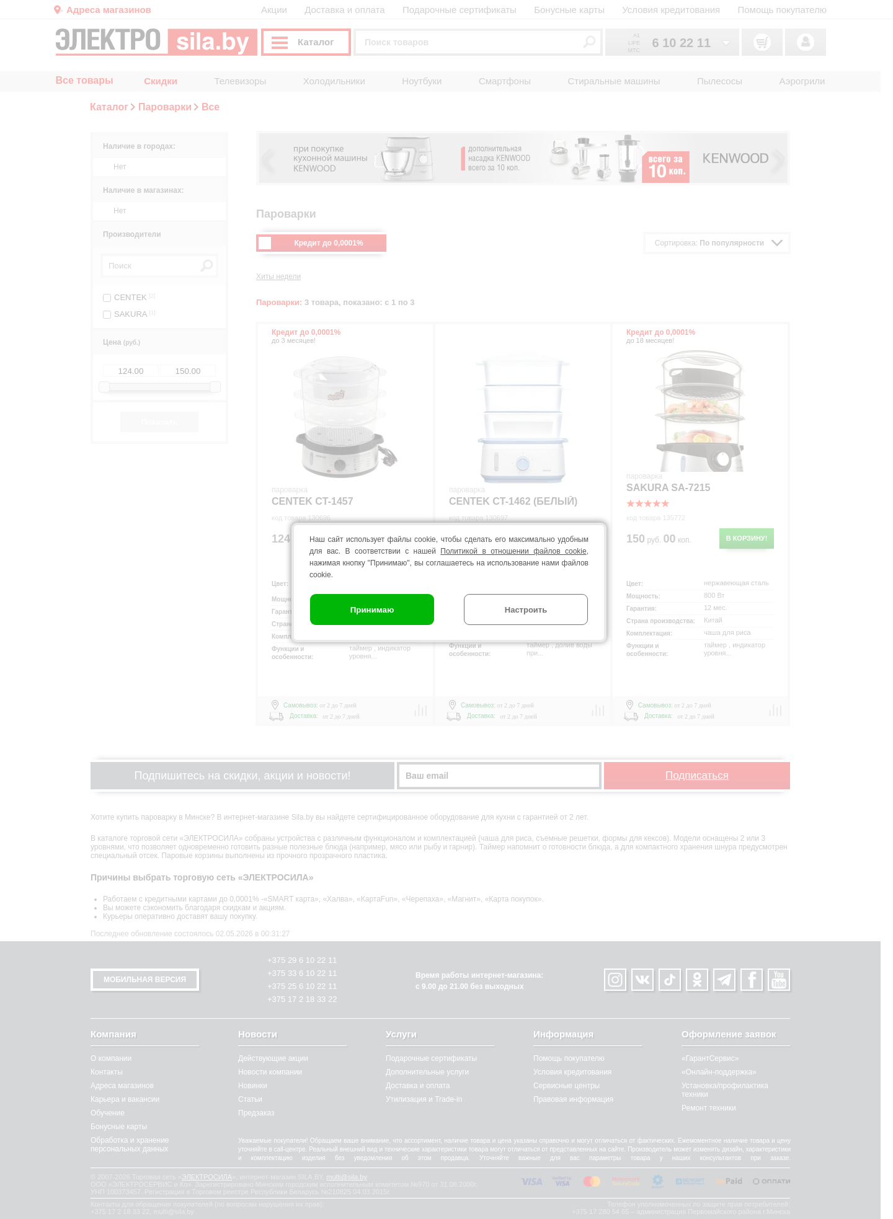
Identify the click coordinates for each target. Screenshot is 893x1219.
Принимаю (372, 609)
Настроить (526, 609)
